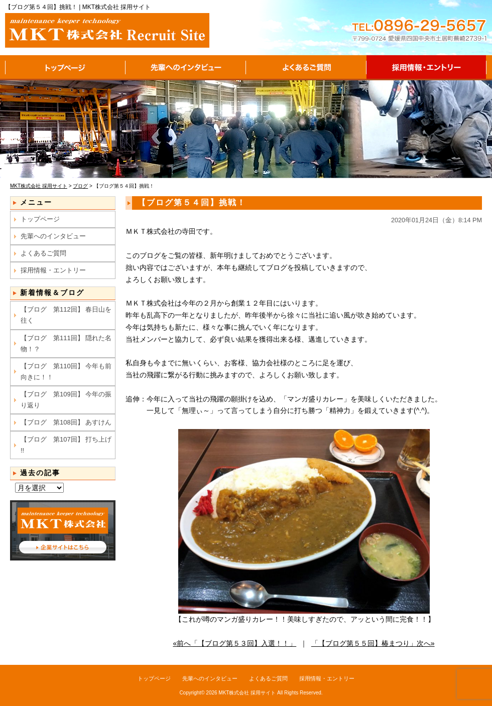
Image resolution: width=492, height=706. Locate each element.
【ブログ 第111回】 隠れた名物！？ (66, 343)
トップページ (65, 67)
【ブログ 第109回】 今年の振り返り (66, 399)
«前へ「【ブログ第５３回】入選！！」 (234, 643)
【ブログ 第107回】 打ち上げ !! (66, 445)
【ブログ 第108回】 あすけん (66, 422)
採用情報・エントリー (426, 67)
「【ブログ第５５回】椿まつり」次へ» (373, 643)
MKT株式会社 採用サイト (247, 692)
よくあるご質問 (306, 67)
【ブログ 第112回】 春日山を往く (66, 315)
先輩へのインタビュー (186, 67)
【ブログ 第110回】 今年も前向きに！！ (66, 371)
